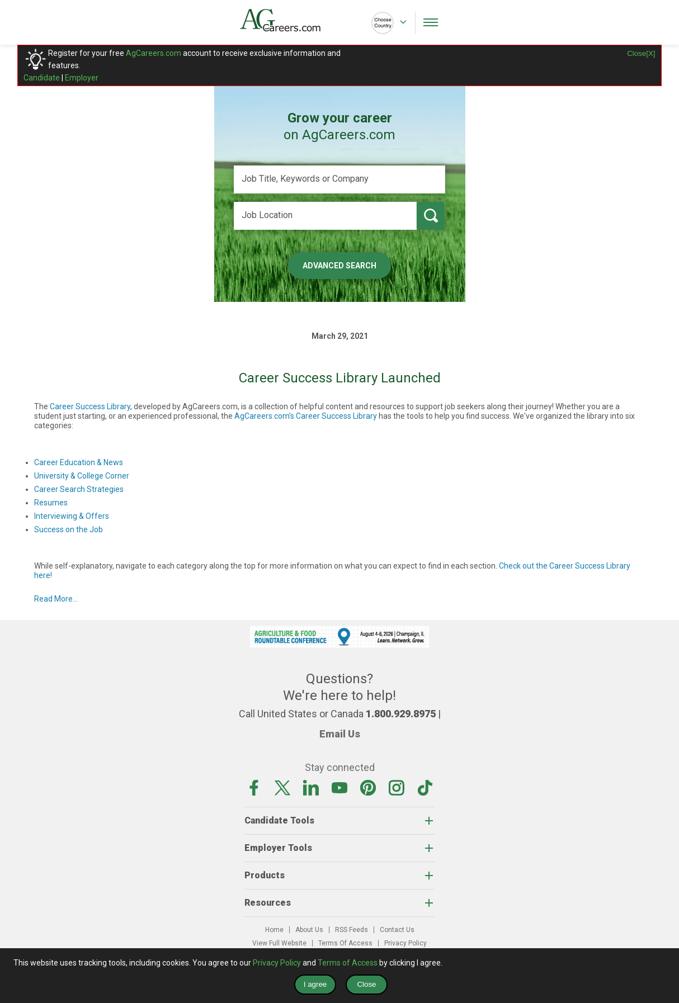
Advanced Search (339, 265)
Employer (81, 77)
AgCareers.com (153, 53)
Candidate (41, 77)
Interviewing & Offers (71, 516)
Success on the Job (68, 529)
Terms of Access (348, 962)
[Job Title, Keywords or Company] (339, 179)
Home (274, 930)
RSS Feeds (351, 930)
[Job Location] (325, 216)
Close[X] (641, 53)
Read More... (56, 598)
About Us (309, 930)
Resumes (51, 502)
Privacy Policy (405, 943)
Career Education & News (78, 462)
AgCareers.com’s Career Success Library (305, 415)
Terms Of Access (345, 943)
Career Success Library (90, 406)
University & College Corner (81, 475)
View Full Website (279, 943)
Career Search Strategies (79, 489)
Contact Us (397, 930)
